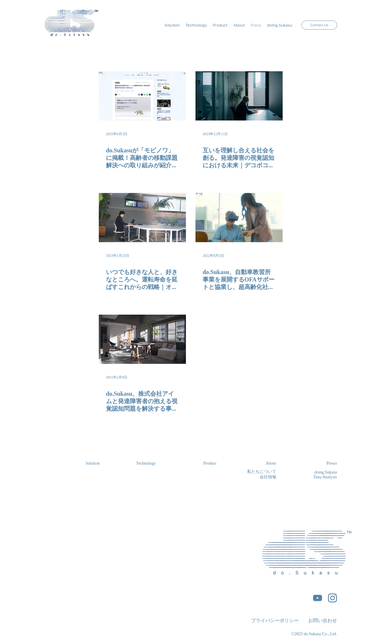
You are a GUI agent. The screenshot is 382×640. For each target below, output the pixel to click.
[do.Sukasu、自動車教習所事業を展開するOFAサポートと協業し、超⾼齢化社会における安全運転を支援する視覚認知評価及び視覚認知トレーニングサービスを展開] (239, 217)
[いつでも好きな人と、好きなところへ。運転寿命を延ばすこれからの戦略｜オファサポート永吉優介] (142, 217)
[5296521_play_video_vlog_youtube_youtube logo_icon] (317, 597)
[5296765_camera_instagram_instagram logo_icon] (332, 597)
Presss (331, 463)
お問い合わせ (322, 620)
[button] (239, 25)
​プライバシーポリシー (275, 620)
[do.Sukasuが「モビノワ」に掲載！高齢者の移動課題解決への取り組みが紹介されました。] (142, 95)
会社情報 (268, 477)
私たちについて (261, 471)
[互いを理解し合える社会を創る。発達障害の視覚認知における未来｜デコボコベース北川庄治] (239, 95)
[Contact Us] (319, 25)
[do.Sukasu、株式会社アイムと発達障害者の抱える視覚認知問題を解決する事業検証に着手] (142, 339)
